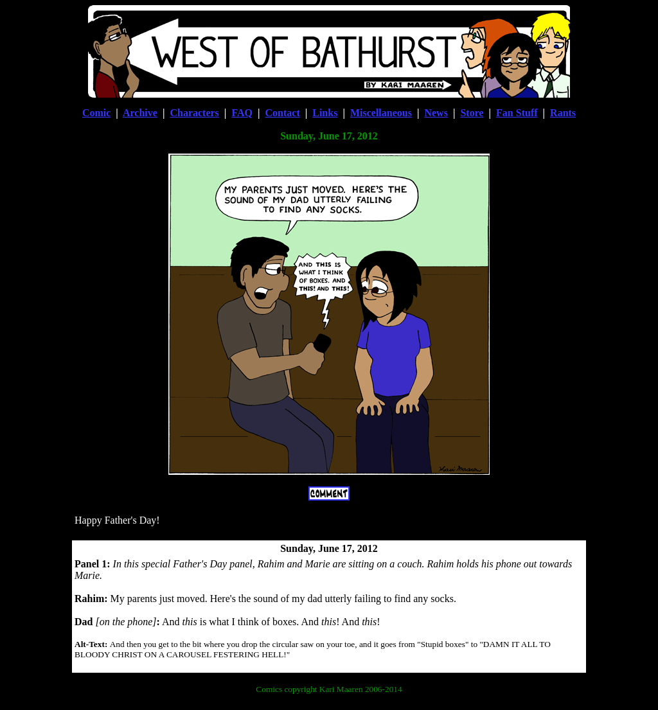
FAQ (242, 112)
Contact (282, 112)
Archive (140, 112)
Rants (563, 112)
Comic (96, 112)
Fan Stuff (516, 112)
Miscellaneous (381, 112)
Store (471, 112)
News (435, 112)
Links (324, 112)
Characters (194, 112)
